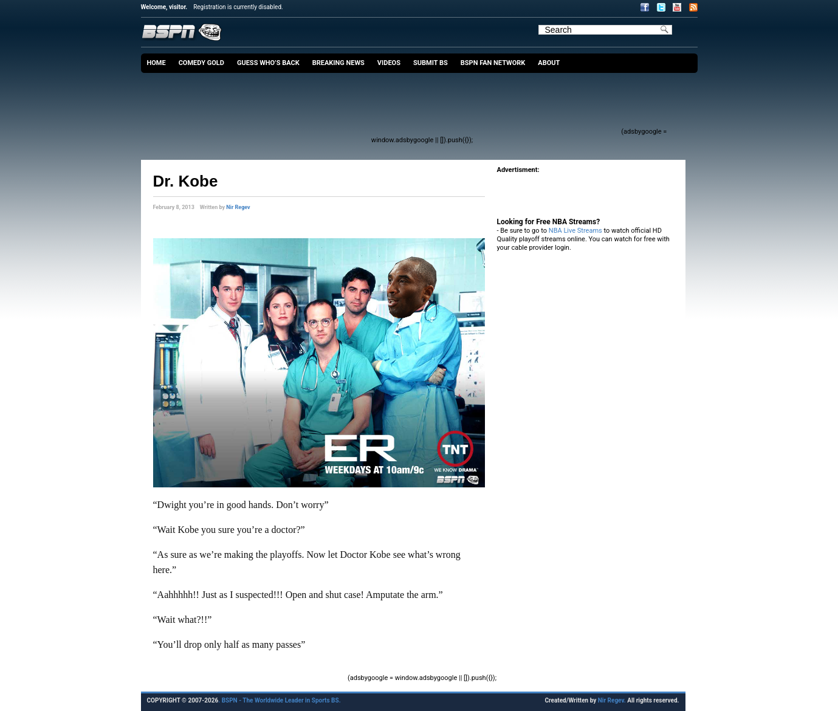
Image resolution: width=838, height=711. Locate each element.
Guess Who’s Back (268, 63)
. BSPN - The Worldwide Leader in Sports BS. (279, 700)
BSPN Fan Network (493, 63)
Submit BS (430, 63)
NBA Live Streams (575, 231)
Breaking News (338, 63)
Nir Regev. (612, 700)
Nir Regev (238, 207)
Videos (388, 63)
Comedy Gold (201, 63)
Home (156, 63)
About (549, 63)
